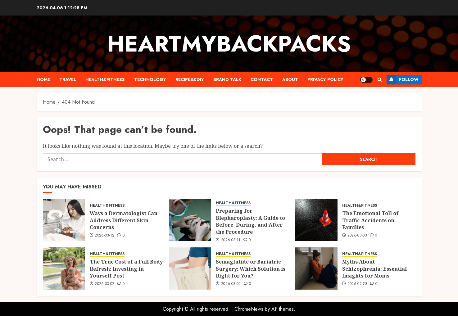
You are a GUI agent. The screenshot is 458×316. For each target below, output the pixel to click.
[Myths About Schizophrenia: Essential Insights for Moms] (316, 268)
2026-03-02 (105, 284)
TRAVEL (67, 79)
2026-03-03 (357, 235)
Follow (403, 79)
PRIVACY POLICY (325, 79)
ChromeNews (248, 309)
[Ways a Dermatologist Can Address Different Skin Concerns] (64, 220)
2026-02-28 (357, 284)
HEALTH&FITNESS (105, 79)
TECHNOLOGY (150, 79)
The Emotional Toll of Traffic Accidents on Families (370, 220)
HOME (43, 79)
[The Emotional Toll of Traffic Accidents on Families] (316, 220)
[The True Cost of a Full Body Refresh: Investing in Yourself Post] (64, 268)
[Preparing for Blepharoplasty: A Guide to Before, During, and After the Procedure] (190, 220)
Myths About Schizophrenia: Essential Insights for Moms (374, 268)
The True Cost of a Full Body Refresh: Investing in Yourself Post (126, 268)
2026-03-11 (231, 240)
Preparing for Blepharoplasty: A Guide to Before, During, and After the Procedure (250, 221)
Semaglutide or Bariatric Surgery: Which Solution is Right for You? (250, 268)
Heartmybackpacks (229, 44)
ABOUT (290, 79)
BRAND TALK (227, 79)
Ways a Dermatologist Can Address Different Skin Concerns (123, 220)
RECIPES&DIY (189, 79)
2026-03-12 (105, 235)
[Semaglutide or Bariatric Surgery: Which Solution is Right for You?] (190, 268)
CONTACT (262, 79)
